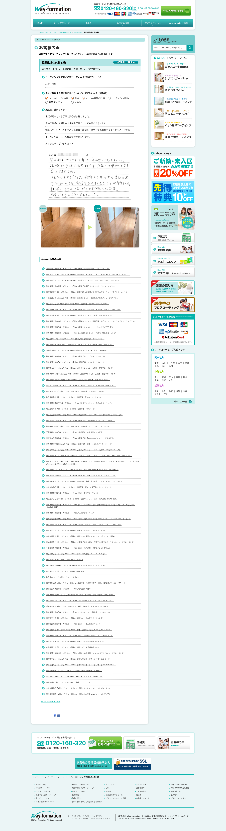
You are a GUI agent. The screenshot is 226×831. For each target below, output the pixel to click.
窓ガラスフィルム (153, 23)
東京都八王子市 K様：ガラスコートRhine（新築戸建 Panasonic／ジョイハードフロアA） (80, 438)
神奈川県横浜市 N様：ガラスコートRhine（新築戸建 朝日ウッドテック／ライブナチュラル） (81, 286)
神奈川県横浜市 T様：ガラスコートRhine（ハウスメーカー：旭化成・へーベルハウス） (79, 612)
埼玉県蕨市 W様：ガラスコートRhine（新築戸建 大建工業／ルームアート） (75, 339)
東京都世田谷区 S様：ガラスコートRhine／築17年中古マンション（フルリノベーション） (80, 600)
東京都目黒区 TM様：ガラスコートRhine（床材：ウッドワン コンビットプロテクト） (78, 688)
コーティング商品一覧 (60, 23)
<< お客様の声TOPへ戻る (50, 701)
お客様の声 (78, 32)
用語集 (138, 795)
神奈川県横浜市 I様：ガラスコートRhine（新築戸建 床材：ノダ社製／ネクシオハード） (79, 444)
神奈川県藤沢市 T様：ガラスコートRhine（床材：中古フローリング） (72, 493)
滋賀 (178, 391)
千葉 (173, 363)
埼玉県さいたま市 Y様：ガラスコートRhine (62, 577)
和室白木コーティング (80, 784)
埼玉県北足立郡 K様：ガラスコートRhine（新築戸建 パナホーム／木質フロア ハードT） (80, 421)
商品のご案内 (41, 784)
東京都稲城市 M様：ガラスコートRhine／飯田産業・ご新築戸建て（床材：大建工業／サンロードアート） (86, 583)
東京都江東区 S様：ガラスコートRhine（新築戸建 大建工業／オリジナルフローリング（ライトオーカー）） (87, 292)
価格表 (88, 23)
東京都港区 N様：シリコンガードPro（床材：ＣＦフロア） (68, 682)
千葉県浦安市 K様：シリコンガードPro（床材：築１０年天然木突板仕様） (74, 671)
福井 (185, 377)
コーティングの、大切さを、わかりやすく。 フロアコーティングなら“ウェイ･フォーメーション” (89, 817)
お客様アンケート (143, 798)
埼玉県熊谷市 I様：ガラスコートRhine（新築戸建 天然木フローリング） (74, 397)
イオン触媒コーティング (45, 802)
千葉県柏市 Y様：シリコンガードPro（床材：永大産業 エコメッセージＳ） (74, 676)
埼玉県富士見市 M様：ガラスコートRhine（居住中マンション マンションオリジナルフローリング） (84, 415)
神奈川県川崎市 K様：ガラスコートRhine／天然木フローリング (70, 513)
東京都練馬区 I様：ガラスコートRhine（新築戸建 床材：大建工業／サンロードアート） (79, 487)
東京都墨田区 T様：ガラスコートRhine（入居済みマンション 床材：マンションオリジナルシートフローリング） (89, 456)
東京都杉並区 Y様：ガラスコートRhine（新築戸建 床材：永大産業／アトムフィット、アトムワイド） (85, 481)
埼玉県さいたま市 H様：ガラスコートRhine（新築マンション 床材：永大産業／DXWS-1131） (82, 499)
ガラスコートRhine (43, 788)
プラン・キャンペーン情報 (116, 798)
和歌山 (158, 394)
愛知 (157, 377)
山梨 (157, 380)
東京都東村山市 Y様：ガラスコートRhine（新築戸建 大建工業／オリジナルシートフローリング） (83, 309)
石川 (178, 377)
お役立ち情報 (123, 23)
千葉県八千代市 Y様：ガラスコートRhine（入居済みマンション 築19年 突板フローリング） (81, 385)
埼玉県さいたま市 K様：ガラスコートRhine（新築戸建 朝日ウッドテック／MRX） (77, 304)
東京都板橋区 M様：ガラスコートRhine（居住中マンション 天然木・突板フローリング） (80, 345)
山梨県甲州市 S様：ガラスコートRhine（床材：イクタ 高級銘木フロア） (73, 647)
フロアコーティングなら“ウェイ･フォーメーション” (52, 32)
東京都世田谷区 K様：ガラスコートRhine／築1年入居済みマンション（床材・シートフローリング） (84, 525)
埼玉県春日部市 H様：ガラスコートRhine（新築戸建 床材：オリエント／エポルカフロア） (81, 475)
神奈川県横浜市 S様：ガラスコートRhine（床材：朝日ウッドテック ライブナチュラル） (79, 636)
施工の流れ (76, 798)
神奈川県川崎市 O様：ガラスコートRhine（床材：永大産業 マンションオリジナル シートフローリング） (85, 653)
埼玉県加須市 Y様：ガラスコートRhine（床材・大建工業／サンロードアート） (76, 530)
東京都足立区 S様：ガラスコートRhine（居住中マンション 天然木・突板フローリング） (80, 315)
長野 (164, 380)
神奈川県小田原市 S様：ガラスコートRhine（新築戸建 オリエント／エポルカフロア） (79, 426)
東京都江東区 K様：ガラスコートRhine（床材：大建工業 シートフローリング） (76, 641)
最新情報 (174, 795)
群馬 (157, 366)
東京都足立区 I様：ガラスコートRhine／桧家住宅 (64, 560)
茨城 (187, 363)
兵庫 (171, 391)
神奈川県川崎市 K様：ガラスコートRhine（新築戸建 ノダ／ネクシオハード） (76, 356)
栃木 (164, 366)
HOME (40, 23)
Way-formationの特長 (178, 23)
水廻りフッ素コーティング (46, 795)
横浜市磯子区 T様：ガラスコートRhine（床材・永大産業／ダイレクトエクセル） (76, 554)
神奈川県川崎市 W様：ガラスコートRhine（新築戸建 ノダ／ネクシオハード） (76, 362)
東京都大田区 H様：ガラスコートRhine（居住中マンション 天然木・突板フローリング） (80, 368)
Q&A (107, 788)
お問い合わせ (176, 791)
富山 (171, 377)
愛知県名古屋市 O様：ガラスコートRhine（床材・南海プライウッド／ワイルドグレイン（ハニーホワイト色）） (88, 519)
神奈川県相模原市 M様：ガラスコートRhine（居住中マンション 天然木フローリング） (79, 403)
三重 (166, 394)
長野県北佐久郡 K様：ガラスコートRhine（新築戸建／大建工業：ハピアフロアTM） (78, 269)
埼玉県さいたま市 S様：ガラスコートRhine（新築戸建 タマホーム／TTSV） (75, 391)
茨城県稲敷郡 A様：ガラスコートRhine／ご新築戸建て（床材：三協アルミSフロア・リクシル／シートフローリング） (90, 542)
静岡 (171, 366)
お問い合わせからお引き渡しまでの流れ (87, 802)
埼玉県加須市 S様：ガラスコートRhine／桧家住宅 (65, 571)
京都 (185, 391)
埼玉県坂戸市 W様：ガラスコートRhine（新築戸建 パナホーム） (71, 409)
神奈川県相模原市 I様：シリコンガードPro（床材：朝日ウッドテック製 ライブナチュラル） (80, 595)
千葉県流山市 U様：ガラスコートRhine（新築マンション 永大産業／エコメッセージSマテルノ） (83, 298)
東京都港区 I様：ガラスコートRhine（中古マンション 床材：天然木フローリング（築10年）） (82, 470)
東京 (157, 363)
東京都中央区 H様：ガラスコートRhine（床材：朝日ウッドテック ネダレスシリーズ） (78, 659)
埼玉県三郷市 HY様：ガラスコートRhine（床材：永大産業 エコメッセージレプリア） (78, 694)
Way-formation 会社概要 (180, 788)
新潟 (164, 377)
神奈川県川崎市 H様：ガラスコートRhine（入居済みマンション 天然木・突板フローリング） (81, 333)
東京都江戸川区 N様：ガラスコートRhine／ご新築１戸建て (68, 589)
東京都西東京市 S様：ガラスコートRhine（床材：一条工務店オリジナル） (74, 624)
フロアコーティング (41, 13)
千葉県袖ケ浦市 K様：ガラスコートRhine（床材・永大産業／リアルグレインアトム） (78, 548)
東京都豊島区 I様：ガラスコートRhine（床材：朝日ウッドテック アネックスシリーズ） (79, 630)
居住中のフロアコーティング (83, 788)
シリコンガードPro (43, 791)
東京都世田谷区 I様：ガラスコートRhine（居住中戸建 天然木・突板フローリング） (78, 380)
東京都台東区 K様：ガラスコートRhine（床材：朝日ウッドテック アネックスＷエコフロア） (81, 665)
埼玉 (180, 363)
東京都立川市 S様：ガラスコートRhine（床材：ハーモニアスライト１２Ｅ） (75, 618)
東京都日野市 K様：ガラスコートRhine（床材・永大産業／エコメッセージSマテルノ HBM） (81, 536)
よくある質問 (141, 791)
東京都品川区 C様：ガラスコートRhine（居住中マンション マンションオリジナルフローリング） (83, 280)
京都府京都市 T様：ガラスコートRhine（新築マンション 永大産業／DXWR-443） (77, 350)
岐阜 (171, 380)
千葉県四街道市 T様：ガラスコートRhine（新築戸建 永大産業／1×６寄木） (75, 432)
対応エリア (110, 784)
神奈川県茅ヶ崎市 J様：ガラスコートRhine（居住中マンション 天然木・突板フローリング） (81, 374)
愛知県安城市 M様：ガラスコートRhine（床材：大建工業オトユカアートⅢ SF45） (77, 606)
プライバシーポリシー (179, 798)
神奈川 (165, 363)
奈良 (164, 391)
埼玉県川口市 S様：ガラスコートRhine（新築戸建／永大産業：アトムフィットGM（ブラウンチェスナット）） (88, 274)
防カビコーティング (43, 798)
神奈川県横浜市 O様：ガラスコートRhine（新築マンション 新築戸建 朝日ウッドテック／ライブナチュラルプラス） (91, 321)
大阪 (157, 391)
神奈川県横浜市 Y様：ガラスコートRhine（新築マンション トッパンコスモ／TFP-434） (80, 327)
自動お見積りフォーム (114, 795)
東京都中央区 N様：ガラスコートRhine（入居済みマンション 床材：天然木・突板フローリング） (83, 450)
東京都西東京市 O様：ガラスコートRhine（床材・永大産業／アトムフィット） (76, 565)
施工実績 (75, 795)
